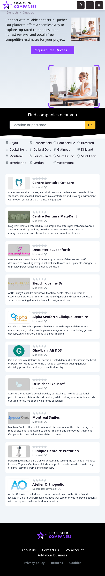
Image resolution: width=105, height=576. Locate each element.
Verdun (38, 163)
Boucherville (66, 143)
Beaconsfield (42, 143)
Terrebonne (18, 163)
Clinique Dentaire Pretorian (55, 451)
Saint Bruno (65, 156)
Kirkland (87, 149)
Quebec (28, 12)
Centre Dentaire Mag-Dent (54, 216)
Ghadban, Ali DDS (47, 350)
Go (90, 125)
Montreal (16, 156)
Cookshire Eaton (21, 149)
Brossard (87, 143)
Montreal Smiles (46, 417)
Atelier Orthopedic (48, 484)
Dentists (13, 12)
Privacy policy (34, 563)
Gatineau (63, 149)
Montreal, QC (39, 187)
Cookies (75, 563)
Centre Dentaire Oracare (53, 182)
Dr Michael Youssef (48, 384)
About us (28, 550)
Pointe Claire (42, 156)
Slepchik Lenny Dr (47, 283)
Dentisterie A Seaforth (51, 249)
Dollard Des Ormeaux (48, 149)
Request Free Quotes (52, 50)
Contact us (50, 550)
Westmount (65, 163)
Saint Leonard (91, 156)
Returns (57, 563)
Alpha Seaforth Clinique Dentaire (60, 316)
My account (74, 550)
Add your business (52, 555)
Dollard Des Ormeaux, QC (46, 488)
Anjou (14, 143)
